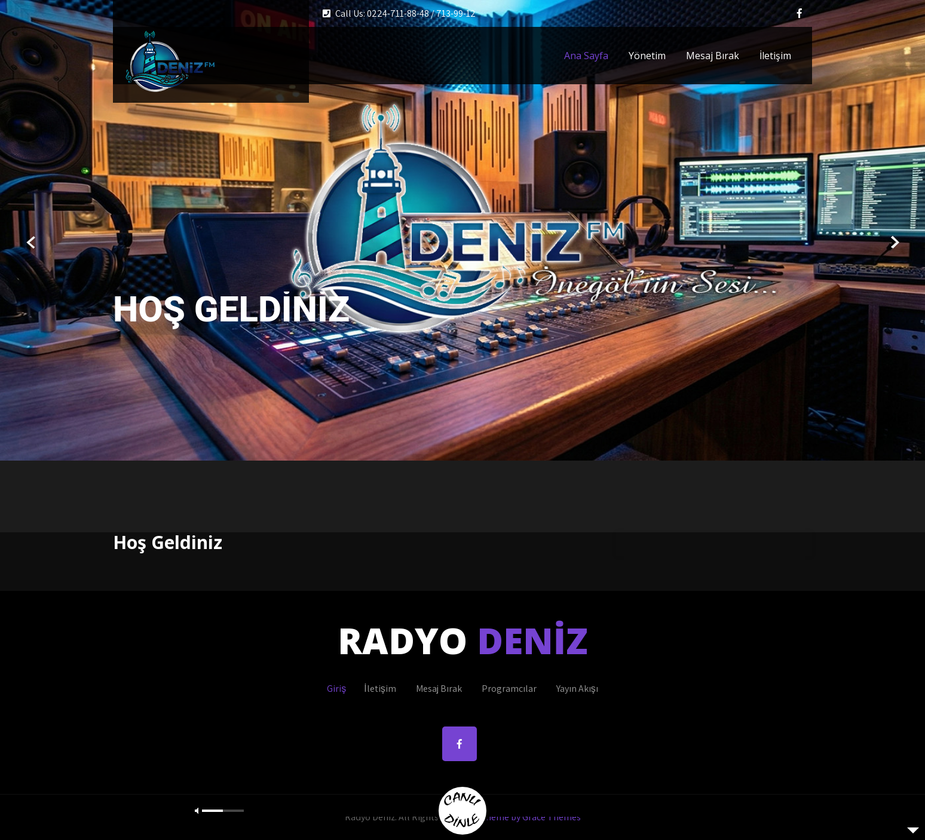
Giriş (336, 688)
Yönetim (647, 55)
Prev (31, 243)
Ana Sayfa (586, 55)
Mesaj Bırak (712, 55)
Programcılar (509, 688)
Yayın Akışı (577, 688)
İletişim (775, 55)
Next (893, 243)
